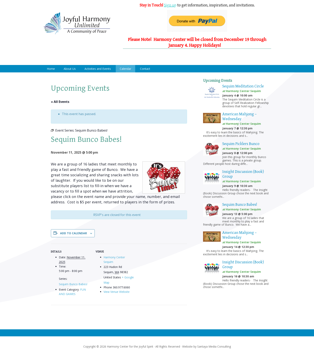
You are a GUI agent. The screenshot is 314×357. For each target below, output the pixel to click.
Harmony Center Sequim (77, 23)
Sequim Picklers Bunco (240, 144)
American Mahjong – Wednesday (239, 116)
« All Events (60, 101)
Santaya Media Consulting (214, 346)
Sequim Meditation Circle (243, 86)
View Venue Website (117, 292)
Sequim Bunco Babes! (73, 284)
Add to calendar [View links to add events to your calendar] (73, 233)
